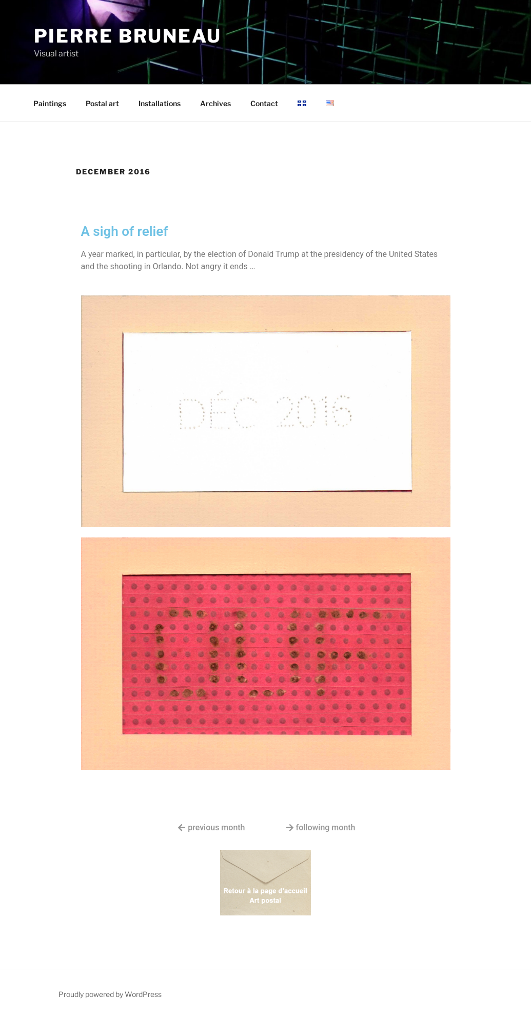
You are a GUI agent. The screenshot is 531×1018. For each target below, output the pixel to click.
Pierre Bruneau (128, 36)
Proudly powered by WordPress (110, 994)
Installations (160, 103)
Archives (215, 103)
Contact (264, 103)
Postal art (102, 103)
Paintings (49, 103)
